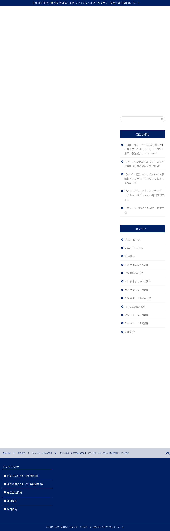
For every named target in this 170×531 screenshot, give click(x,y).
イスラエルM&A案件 (136, 264)
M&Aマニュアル (133, 248)
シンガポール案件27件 (25, 37)
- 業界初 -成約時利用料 (85, 96)
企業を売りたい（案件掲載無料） (25, 484)
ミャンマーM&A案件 (136, 323)
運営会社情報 (14, 492)
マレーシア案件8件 (101, 37)
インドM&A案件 (133, 273)
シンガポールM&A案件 (16, 121)
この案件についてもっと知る (57, 258)
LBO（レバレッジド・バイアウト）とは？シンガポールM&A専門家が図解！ (144, 195)
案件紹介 (129, 332)
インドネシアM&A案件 (137, 281)
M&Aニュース (132, 239)
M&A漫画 (129, 256)
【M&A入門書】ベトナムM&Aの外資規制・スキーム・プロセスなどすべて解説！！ (144, 178)
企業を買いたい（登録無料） (23, 475)
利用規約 (12, 509)
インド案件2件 (123, 37)
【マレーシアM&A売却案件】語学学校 (144, 210)
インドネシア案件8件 (75, 37)
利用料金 (12, 501)
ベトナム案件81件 (50, 37)
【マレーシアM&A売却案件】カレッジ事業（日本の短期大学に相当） (144, 164)
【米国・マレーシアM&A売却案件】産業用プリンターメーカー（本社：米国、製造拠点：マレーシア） (144, 149)
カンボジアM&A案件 (136, 290)
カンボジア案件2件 (146, 37)
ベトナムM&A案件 (135, 306)
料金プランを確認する (57, 272)
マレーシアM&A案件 (136, 315)
